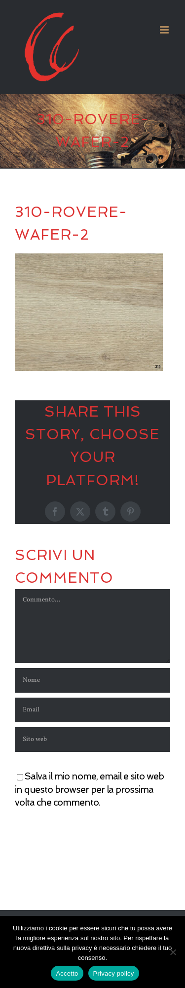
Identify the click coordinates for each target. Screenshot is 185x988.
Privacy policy (113, 973)
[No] (173, 952)
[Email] (92, 710)
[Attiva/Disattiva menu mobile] (165, 30)
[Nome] (92, 680)
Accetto (67, 973)
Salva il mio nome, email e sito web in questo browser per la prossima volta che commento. (89, 789)
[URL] (92, 739)
